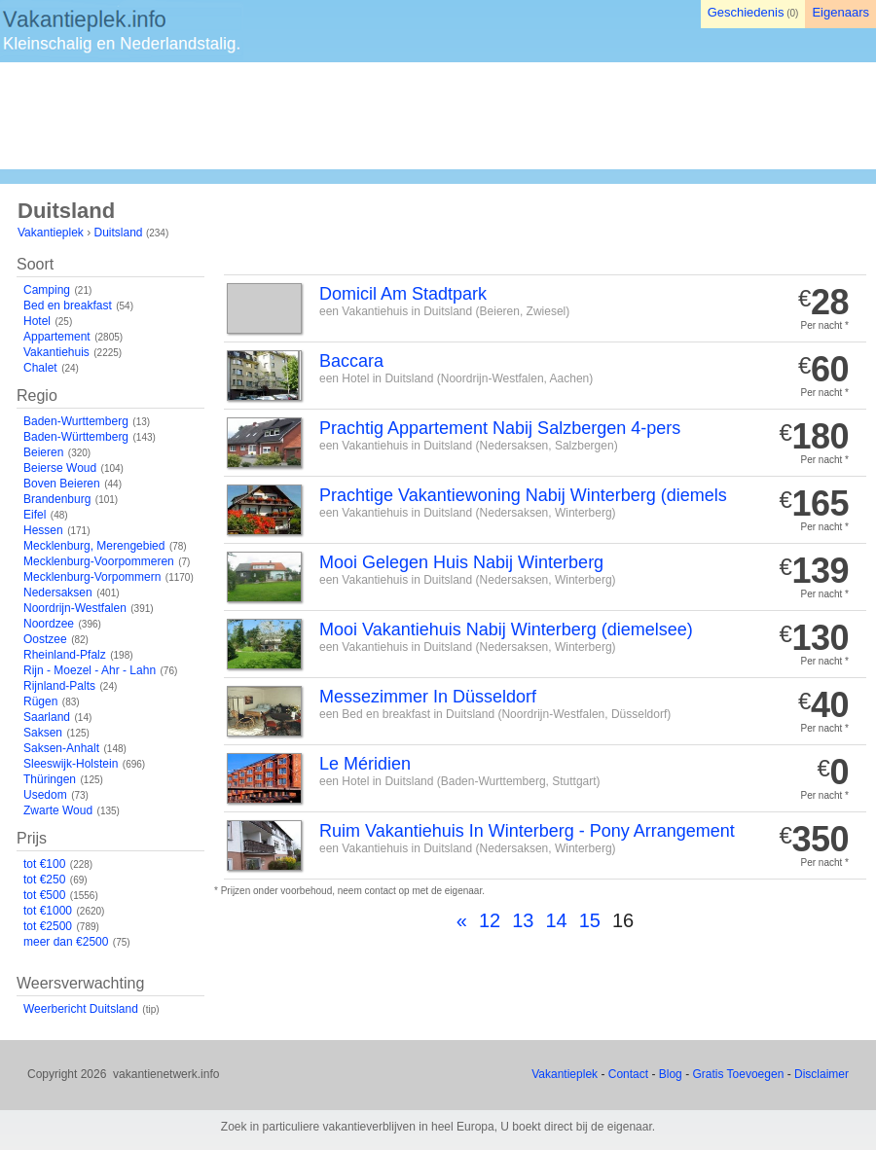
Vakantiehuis (56, 352)
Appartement (57, 336)
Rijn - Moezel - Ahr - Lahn (89, 670)
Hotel (37, 321)
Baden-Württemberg (75, 437)
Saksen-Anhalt (61, 748)
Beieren (43, 452)
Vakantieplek (51, 232)
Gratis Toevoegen (738, 1074)
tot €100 (44, 864)
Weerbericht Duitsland (80, 1009)
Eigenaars (840, 12)
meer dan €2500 (65, 942)
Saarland (46, 717)
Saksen (42, 732)
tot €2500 (47, 926)
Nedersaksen (57, 592)
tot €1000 (47, 910)
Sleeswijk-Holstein (70, 764)
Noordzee (48, 623)
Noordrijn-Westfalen (75, 608)
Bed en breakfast (67, 305)
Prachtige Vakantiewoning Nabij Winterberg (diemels (523, 495)
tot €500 (44, 895)
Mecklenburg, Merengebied (93, 546)
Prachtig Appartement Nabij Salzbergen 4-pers (499, 428)
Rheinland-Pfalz (64, 655)
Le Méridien (365, 763)
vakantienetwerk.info (166, 1074)
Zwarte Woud (57, 810)
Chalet (40, 368)
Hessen (43, 530)
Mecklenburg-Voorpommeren (98, 561)
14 (555, 920)
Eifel (34, 514)
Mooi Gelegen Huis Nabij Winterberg (461, 562)
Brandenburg (57, 499)
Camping (46, 290)
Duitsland (118, 232)
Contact (628, 1074)
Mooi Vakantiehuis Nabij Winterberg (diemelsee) (506, 629)
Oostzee (45, 639)
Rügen (40, 701)
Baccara (351, 361)
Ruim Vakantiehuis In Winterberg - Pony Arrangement (527, 831)
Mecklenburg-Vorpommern (92, 577)
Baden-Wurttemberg (75, 421)
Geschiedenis (746, 12)
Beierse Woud (59, 468)
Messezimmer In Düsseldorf (427, 696)
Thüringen (49, 779)
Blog (670, 1074)
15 (590, 920)
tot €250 (44, 879)
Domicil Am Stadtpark (403, 294)
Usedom (45, 795)
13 (522, 920)
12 (489, 920)
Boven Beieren (61, 483)
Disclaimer (821, 1074)
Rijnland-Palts (59, 686)
